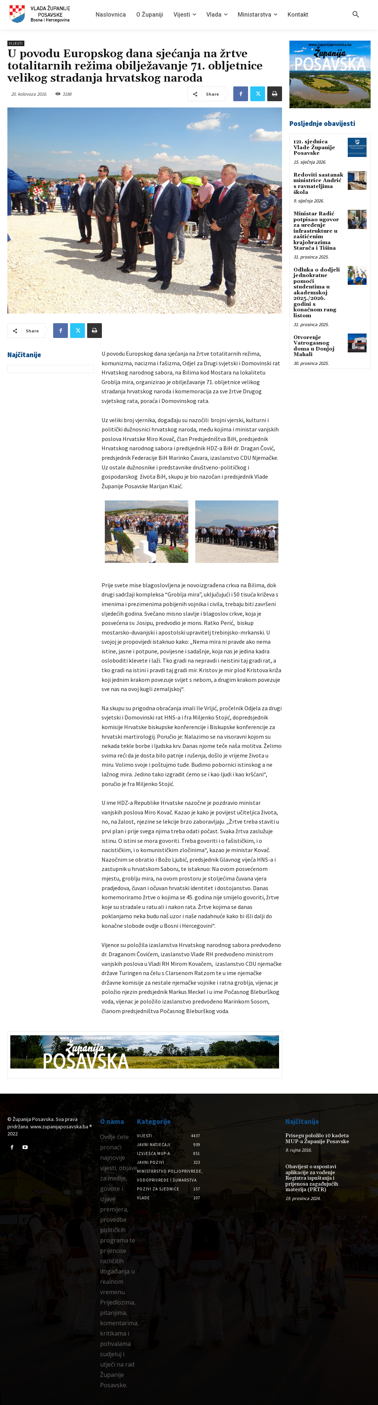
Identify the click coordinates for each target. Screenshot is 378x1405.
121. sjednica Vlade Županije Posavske (314, 148)
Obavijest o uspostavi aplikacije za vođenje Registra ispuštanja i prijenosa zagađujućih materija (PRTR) (311, 1178)
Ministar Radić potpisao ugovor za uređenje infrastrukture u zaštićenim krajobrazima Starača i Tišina (316, 230)
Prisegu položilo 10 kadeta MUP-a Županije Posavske (317, 1138)
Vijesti (15, 43)
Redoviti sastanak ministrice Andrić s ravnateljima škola (318, 183)
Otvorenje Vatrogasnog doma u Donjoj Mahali (313, 344)
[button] (356, 15)
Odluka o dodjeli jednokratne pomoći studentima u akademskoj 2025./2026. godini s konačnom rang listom (316, 292)
